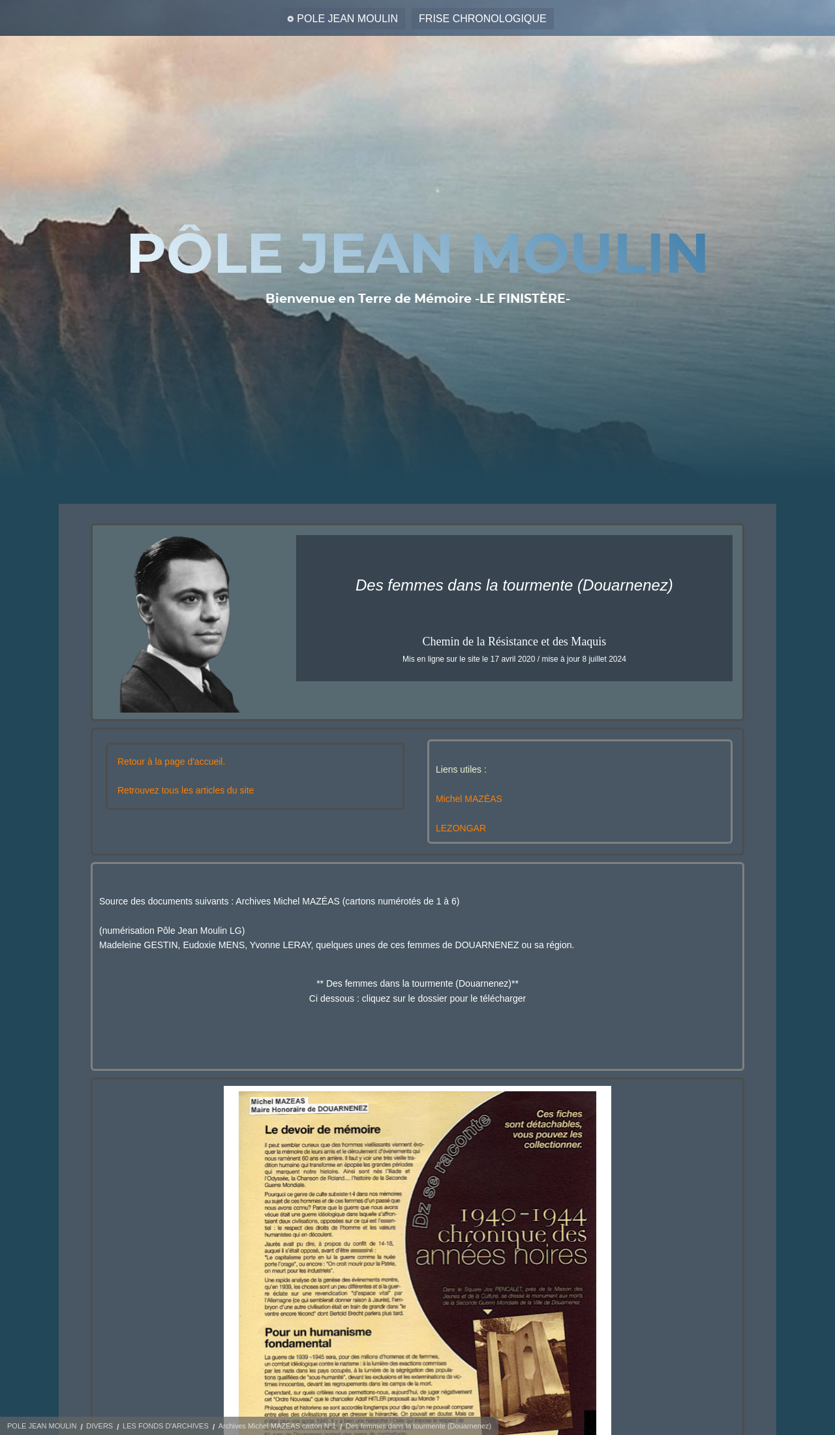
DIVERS (99, 1426)
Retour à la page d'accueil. (171, 761)
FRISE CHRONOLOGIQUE (483, 18)
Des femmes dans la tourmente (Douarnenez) (418, 1426)
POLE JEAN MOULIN (347, 18)
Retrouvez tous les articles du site (185, 790)
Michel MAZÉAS (469, 799)
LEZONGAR (461, 828)
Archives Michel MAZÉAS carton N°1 (277, 1426)
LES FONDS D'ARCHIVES (166, 1426)
